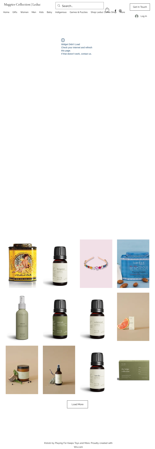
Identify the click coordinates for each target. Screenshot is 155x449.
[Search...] (79, 6)
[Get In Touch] (140, 7)
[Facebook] (115, 10)
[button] (107, 10)
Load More (77, 404)
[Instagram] (120, 10)
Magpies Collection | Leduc (22, 4)
